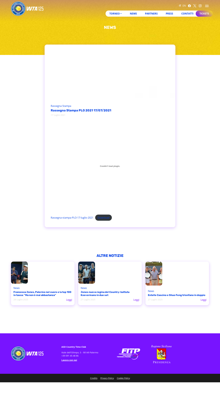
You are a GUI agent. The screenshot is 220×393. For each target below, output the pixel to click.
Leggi (69, 299)
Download (103, 217)
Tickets (204, 13)
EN (184, 5)
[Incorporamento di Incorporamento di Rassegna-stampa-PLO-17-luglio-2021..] (110, 166)
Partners (151, 13)
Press (169, 13)
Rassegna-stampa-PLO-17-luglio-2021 (72, 217)
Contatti (187, 13)
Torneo (114, 13)
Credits (93, 378)
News (133, 13)
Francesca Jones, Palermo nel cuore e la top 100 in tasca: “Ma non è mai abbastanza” (42, 294)
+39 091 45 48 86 (70, 355)
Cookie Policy (123, 378)
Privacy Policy (107, 378)
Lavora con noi (69, 360)
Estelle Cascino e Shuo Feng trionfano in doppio (176, 295)
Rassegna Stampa (61, 106)
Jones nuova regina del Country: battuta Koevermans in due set (105, 294)
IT (180, 5)
